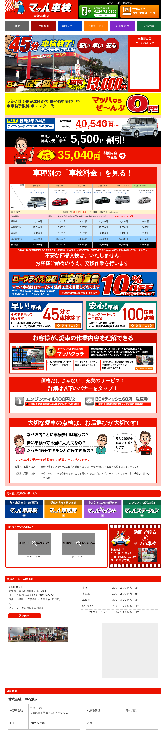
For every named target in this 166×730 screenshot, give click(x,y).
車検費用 (43, 26)
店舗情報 (149, 26)
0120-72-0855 (35, 607)
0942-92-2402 (24, 595)
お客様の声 (122, 26)
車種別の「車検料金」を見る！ (83, 173)
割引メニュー (70, 26)
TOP (17, 26)
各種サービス (96, 26)
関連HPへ (24, 615)
